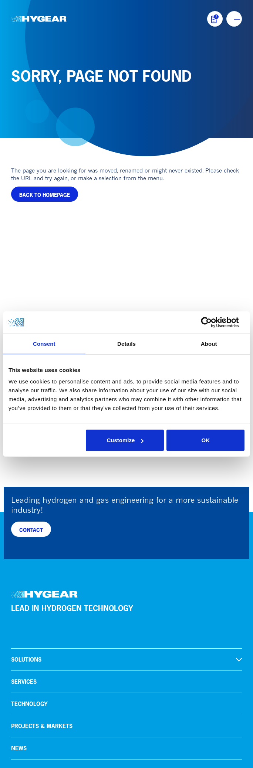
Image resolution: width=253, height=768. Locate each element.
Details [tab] (126, 343)
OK (205, 440)
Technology (29, 473)
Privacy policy (29, 758)
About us (24, 540)
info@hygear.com (33, 650)
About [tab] (209, 343)
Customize (125, 440)
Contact (24, 584)
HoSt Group (28, 606)
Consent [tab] (44, 343)
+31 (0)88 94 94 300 (38, 642)
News (19, 518)
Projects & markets (41, 495)
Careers (23, 562)
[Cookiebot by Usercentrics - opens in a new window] (212, 322)
